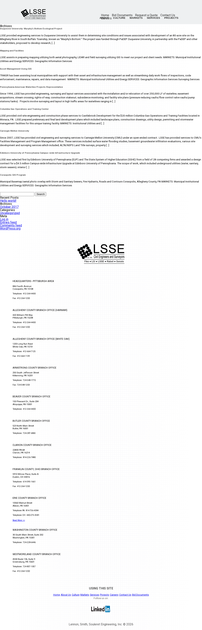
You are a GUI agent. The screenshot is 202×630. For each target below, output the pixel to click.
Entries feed (8, 222)
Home (105, 15)
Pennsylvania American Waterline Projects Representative (31, 87)
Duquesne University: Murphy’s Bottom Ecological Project (31, 28)
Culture (119, 17)
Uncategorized (10, 213)
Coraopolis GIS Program (13, 175)
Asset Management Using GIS (16, 68)
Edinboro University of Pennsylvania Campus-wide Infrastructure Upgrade (40, 153)
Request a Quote (146, 15)
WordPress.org (10, 228)
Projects (171, 17)
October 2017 (9, 207)
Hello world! (8, 201)
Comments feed (11, 225)
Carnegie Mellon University (14, 130)
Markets (136, 17)
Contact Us (167, 15)
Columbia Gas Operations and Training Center (24, 109)
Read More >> (19, 520)
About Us (66, 594)
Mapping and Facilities (12, 50)
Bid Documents (122, 15)
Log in (4, 219)
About (104, 17)
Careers (114, 594)
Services (153, 17)
